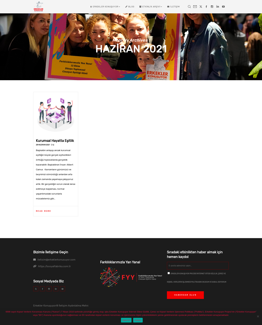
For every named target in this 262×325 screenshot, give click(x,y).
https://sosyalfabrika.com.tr (54, 266)
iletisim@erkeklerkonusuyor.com (56, 259)
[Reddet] (257, 316)
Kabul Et (126, 320)
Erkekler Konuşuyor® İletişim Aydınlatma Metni (60, 305)
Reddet (138, 320)
